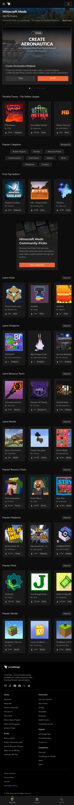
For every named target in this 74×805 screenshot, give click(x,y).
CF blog (41, 708)
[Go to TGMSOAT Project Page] (13, 348)
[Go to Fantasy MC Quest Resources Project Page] (39, 396)
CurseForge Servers (45, 724)
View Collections (37, 265)
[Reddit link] (28, 685)
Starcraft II (8, 716)
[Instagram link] (5, 685)
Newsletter (42, 712)
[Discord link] (19, 685)
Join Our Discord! (45, 699)
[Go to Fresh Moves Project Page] (39, 491)
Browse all (65, 145)
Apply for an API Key (12, 750)
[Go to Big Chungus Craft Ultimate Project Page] (39, 348)
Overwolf (42, 752)
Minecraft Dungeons (12, 724)
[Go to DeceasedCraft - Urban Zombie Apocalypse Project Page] (39, 539)
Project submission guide (13, 742)
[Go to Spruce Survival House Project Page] (13, 443)
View (20, 78)
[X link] (24, 685)
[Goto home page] (9, 4)
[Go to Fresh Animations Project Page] (13, 491)
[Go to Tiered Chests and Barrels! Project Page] (13, 300)
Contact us (42, 742)
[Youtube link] (14, 685)
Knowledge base (44, 734)
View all (66, 278)
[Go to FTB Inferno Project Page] (13, 118)
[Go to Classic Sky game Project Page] (39, 443)
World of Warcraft (11, 708)
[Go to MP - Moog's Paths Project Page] (39, 196)
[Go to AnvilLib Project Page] (39, 300)
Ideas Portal (42, 703)
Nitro (40, 765)
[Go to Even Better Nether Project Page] (39, 118)
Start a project (9, 738)
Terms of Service (10, 773)
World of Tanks (9, 728)
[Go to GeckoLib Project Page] (13, 587)
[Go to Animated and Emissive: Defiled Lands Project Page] (13, 396)
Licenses (7, 782)
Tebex (40, 761)
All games (7, 699)
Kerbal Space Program (12, 720)
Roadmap (42, 716)
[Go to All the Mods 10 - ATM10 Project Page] (13, 539)
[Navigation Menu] (3, 4)
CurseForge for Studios (47, 756)
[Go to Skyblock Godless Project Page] (13, 196)
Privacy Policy (9, 777)
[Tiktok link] (10, 685)
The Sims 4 (8, 712)
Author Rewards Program (13, 746)
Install (53, 78)
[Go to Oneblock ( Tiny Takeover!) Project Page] (13, 635)
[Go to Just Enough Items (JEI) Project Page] (39, 587)
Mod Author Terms (10, 786)
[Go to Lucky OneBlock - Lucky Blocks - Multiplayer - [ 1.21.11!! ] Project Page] (39, 635)
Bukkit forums (43, 720)
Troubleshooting (44, 738)
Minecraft (7, 703)
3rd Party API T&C (11, 755)
